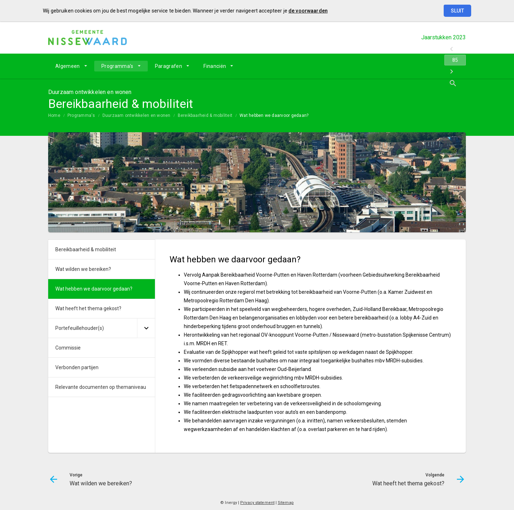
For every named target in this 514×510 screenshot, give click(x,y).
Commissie (68, 348)
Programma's (117, 66)
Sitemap (286, 502)
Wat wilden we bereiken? (83, 269)
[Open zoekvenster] (458, 66)
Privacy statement (257, 502)
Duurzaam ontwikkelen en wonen (136, 115)
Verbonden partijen (77, 367)
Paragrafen (168, 66)
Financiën (214, 66)
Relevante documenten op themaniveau (100, 387)
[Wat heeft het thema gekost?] (442, 66)
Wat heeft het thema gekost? (88, 308)
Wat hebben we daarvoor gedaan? (274, 115)
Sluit (457, 11)
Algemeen (67, 66)
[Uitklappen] (146, 328)
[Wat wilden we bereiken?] (404, 66)
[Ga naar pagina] (423, 66)
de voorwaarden (308, 11)
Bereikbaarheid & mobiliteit (205, 115)
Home (54, 115)
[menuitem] (71, 66)
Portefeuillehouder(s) (79, 328)
